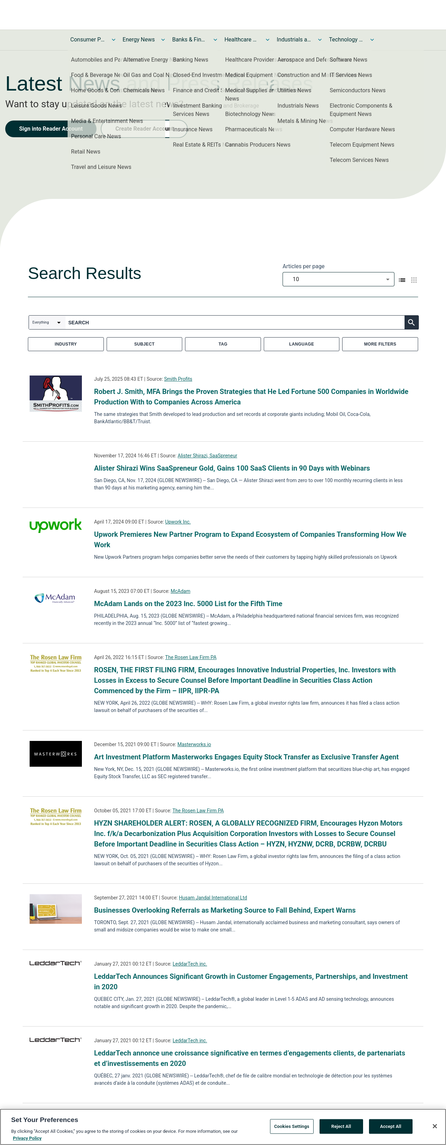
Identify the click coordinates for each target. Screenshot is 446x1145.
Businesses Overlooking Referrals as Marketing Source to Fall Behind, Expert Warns (225, 910)
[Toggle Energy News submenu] (163, 39)
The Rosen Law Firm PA (190, 657)
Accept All (390, 1127)
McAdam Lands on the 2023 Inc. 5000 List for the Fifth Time (188, 603)
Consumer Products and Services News (87, 39)
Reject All (341, 1127)
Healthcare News (241, 39)
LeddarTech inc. (189, 964)
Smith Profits (178, 379)
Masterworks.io (194, 744)
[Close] (435, 1127)
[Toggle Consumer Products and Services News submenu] (113, 39)
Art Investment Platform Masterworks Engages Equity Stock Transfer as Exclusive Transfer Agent (246, 757)
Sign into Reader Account (51, 128)
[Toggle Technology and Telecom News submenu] (372, 39)
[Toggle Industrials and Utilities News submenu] (319, 39)
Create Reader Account (144, 128)
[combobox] (338, 279)
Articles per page (303, 266)
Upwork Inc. (178, 522)
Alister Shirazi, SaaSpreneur (207, 455)
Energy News (139, 39)
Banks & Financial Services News (189, 39)
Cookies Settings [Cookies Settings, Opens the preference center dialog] (291, 1127)
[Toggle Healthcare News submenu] (267, 39)
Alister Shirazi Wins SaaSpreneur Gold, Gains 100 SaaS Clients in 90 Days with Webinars (232, 468)
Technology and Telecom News (346, 39)
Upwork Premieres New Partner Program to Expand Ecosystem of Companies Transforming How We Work (250, 539)
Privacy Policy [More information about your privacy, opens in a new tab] (27, 1139)
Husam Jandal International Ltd (213, 897)
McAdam (180, 591)
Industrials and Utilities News (294, 39)
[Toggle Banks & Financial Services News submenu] (215, 39)
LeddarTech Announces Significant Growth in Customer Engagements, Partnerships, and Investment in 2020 (251, 981)
